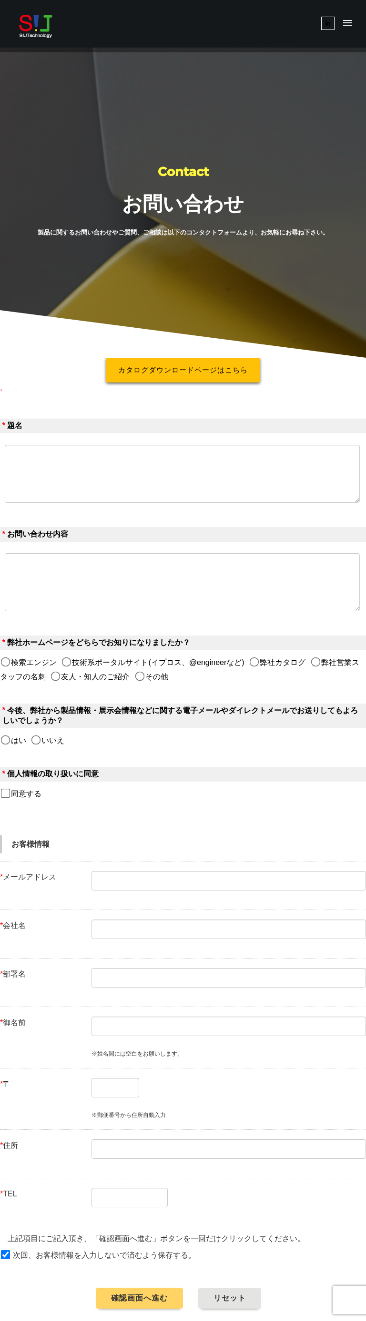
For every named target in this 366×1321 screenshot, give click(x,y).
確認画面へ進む (139, 1298)
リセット (230, 1298)
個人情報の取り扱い (41, 774)
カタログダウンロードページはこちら (183, 369)
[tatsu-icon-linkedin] (328, 23)
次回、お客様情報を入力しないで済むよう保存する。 (104, 1255)
